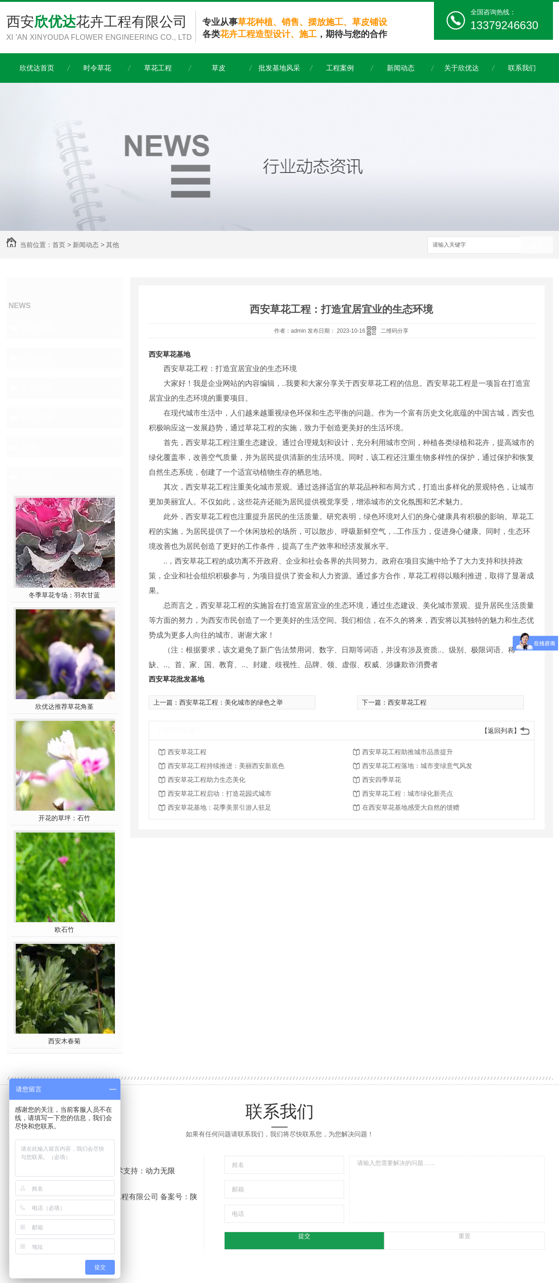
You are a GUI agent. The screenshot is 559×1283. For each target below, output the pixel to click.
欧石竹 (64, 929)
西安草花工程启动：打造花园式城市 (219, 793)
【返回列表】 (500, 730)
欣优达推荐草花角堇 (64, 706)
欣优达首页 (36, 68)
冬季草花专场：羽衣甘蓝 (64, 595)
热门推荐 (37, 476)
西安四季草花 (381, 779)
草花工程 (158, 68)
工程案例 (340, 68)
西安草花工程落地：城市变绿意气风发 (417, 765)
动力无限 (160, 1171)
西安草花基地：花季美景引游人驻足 (219, 807)
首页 (58, 244)
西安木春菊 (64, 1041)
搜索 (536, 245)
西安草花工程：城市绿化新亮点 (407, 793)
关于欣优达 (461, 68)
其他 (112, 244)
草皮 (219, 68)
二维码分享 (394, 331)
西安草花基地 (169, 354)
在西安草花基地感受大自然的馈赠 (410, 807)
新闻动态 (401, 68)
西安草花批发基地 (176, 679)
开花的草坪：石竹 (64, 818)
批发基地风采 (279, 68)
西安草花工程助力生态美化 (206, 779)
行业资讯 (37, 358)
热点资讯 (37, 417)
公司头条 (37, 328)
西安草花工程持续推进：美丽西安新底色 (226, 765)
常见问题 (37, 387)
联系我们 (522, 68)
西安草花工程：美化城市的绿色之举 (231, 702)
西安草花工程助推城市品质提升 (407, 752)
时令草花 (97, 68)
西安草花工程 (407, 702)
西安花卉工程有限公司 (100, 28)
